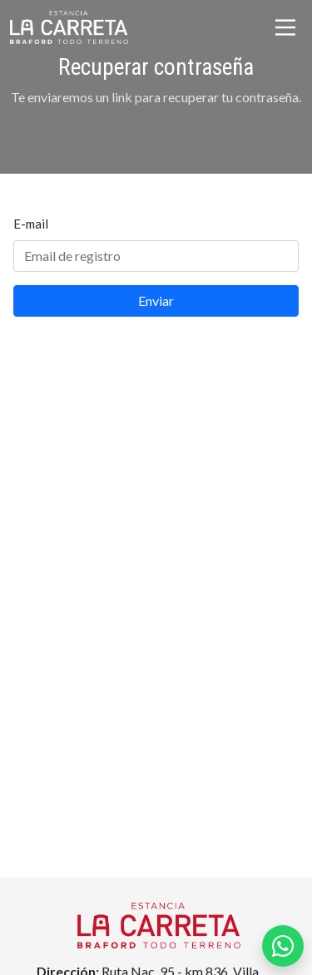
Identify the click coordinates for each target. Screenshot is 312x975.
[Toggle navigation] (285, 27)
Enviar (156, 300)
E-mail (30, 223)
